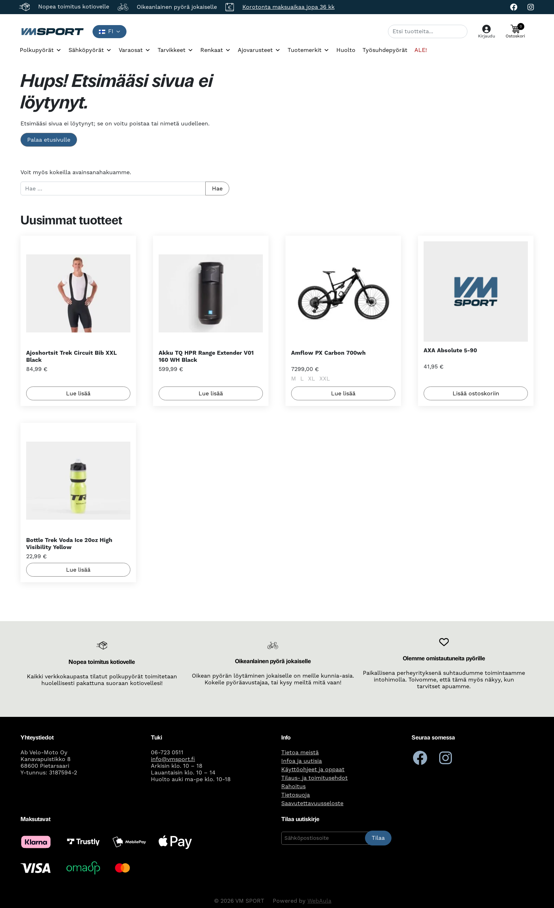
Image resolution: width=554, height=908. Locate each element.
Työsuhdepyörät (385, 50)
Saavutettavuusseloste (312, 803)
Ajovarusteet (259, 50)
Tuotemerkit (308, 50)
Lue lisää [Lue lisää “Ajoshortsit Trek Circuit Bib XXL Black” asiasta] (78, 393)
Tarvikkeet (175, 50)
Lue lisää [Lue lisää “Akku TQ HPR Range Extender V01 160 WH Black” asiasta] (211, 393)
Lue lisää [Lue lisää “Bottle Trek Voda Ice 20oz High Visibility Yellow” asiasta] (78, 569)
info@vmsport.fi (173, 759)
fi (106, 31)
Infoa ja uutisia (301, 761)
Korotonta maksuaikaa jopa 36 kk (288, 7)
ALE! (420, 50)
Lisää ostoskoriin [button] (476, 393)
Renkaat (215, 50)
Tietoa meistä (300, 752)
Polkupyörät (40, 50)
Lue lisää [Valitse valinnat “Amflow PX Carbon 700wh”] (343, 393)
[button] (515, 31)
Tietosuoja (295, 794)
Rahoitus (293, 786)
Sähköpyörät (90, 50)
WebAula (319, 900)
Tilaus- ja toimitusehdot (314, 778)
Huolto (345, 50)
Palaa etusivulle (48, 139)
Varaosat (135, 50)
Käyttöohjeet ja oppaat (312, 769)
